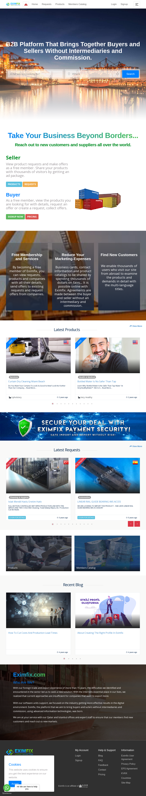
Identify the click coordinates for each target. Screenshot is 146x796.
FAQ (100, 760)
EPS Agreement (129, 768)
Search (130, 74)
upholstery (15, 397)
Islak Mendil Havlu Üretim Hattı (25, 501)
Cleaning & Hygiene (19, 497)
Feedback (103, 765)
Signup (124, 4)
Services (14, 377)
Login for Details (17, 517)
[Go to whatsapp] (6, 787)
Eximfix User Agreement (127, 757)
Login (114, 4)
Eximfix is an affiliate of (73, 786)
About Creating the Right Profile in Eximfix (100, 632)
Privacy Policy (128, 764)
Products (59, 4)
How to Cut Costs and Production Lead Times (32, 632)
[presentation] (131, 524)
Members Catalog (77, 4)
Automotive (84, 497)
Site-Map (125, 782)
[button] (52, 403)
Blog (100, 755)
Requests (46, 4)
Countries (126, 778)
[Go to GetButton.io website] (6, 793)
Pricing (101, 774)
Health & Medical (87, 377)
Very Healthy (85, 397)
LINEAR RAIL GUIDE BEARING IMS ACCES (99, 501)
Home (35, 4)
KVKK (124, 773)
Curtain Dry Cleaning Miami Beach (26, 381)
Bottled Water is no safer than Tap (96, 381)
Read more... (31, 388)
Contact (102, 770)
